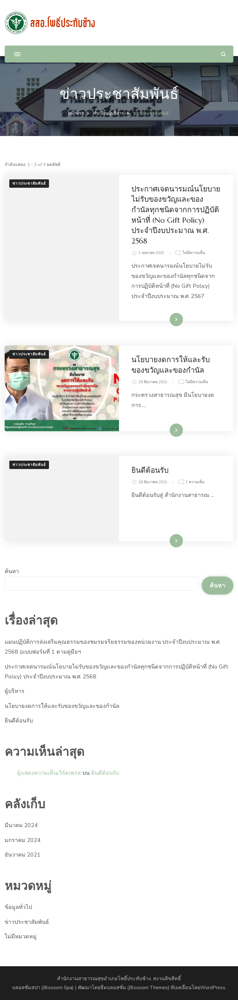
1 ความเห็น (195, 482)
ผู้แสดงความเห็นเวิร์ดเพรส (49, 773)
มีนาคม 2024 (21, 825)
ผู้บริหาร (14, 691)
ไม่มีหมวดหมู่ (21, 936)
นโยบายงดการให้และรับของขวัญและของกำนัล (62, 706)
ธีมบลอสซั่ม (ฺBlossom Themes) (135, 987)
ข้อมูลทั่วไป (18, 907)
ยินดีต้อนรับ (150, 470)
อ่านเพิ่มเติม (166, 319)
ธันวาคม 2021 (23, 854)
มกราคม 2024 (23, 840)
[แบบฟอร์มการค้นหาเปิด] (223, 54)
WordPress (212, 987)
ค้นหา (12, 571)
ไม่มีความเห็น (194, 253)
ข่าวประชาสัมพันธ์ (29, 183)
